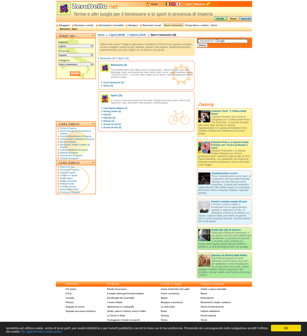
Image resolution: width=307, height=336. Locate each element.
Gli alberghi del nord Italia (120, 298)
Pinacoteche (207, 298)
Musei (204, 293)
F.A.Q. (69, 293)
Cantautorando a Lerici (224, 173)
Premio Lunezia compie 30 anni (229, 201)
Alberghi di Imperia (69, 152)
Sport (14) (123, 58)
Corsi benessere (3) (113, 82)
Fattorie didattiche (210, 311)
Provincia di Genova (70, 192)
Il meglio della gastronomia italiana (125, 293)
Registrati (199, 4)
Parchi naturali (208, 315)
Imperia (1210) (138, 34)
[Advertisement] (227, 77)
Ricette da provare (116, 289)
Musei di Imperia (68, 142)
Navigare (133, 25)
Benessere (65, 29)
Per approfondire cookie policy (55, 331)
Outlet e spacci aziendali (213, 289)
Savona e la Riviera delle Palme (229, 255)
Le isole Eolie (168, 307)
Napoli (164, 298)
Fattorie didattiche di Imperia (74, 150)
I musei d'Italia (114, 302)
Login (188, 4)
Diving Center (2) (112, 111)
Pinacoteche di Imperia (71, 155)
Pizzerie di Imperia (69, 158)
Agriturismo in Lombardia (120, 307)
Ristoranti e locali (152, 25)
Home (154, 4)
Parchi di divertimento (212, 307)
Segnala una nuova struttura (81, 311)
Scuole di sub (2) (112, 124)
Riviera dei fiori (67, 167)
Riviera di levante (68, 181)
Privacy (69, 302)
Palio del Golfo (67, 184)
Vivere (214, 25)
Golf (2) (107, 114)
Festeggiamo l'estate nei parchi (123, 320)
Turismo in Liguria (68, 175)
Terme (204, 320)
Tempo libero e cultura (197, 25)
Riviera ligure (66, 178)
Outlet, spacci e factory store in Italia (126, 311)
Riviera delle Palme (69, 189)
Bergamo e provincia (172, 302)
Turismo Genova (68, 186)
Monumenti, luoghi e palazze (216, 302)
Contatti (70, 298)
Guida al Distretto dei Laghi (175, 289)
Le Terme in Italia (116, 315)
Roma (164, 311)
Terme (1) (108, 85)
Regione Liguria (67, 172)
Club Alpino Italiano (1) (115, 108)
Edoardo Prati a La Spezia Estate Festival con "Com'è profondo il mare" (230, 145)
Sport (74, 29)
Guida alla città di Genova (226, 229)
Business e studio (84, 25)
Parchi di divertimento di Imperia (75, 136)
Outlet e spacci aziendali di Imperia (77, 139)
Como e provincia (170, 293)
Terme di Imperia (68, 128)
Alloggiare (64, 25)
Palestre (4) (109, 118)
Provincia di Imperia (69, 170)
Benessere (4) (107, 58)
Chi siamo (71, 289)
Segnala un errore (75, 307)
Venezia (165, 315)
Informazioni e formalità (111, 25)
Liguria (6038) (117, 34)
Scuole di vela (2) (112, 127)
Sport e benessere (173, 25)
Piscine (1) (108, 121)
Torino (164, 320)
